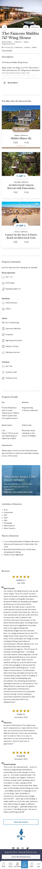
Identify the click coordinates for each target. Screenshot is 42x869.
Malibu (26, 42)
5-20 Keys (7, 47)
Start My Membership (21, 857)
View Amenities (7, 50)
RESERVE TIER (21, 145)
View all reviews (21, 822)
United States (7, 42)
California (17, 42)
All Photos (34, 27)
